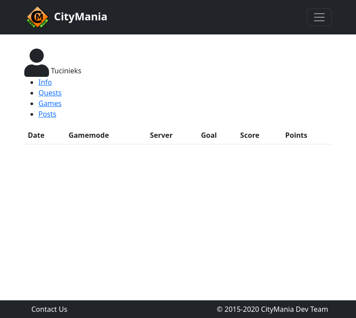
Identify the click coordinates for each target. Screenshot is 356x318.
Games (49, 103)
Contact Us (49, 309)
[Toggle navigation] (319, 17)
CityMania (65, 17)
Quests (50, 93)
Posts (47, 114)
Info (45, 82)
